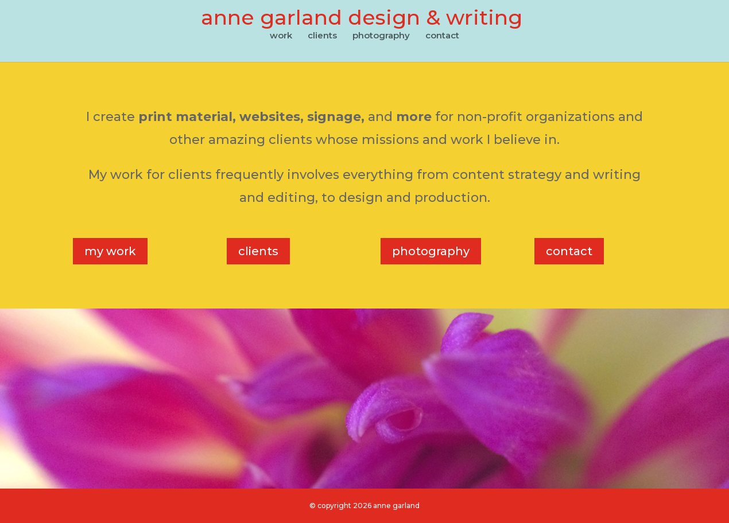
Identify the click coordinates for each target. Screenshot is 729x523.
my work (110, 251)
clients (322, 36)
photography (381, 36)
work (281, 36)
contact (442, 36)
